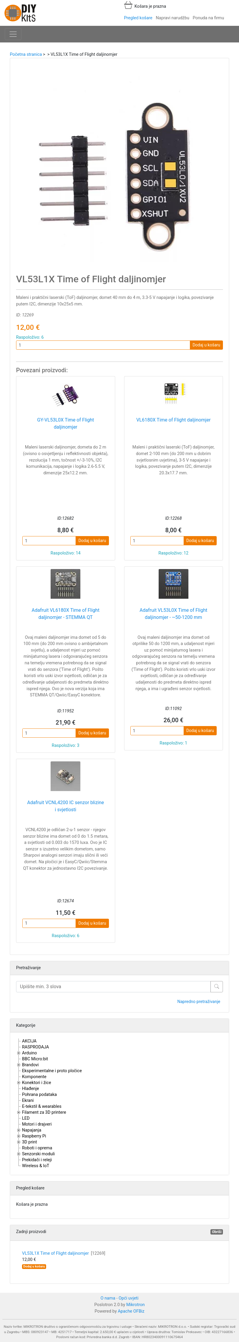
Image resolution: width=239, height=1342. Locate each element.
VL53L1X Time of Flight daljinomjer (63, 1253)
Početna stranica (26, 54)
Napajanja (31, 1130)
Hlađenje (30, 1088)
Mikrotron (135, 1304)
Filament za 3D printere (44, 1112)
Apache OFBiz (131, 1311)
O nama (108, 1298)
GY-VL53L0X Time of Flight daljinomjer (65, 423)
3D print (29, 1142)
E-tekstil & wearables (41, 1106)
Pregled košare (138, 17)
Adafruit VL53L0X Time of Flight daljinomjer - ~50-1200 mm (173, 613)
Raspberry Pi (34, 1136)
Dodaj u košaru (206, 345)
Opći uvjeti (129, 1298)
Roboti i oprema (37, 1148)
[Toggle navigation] (13, 34)
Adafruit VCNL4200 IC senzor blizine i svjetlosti (65, 806)
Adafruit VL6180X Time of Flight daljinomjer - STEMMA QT (65, 613)
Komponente (34, 1076)
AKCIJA (29, 1041)
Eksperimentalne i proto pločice (52, 1070)
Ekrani (28, 1100)
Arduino (29, 1053)
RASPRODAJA (35, 1047)
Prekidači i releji (37, 1159)
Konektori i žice (36, 1082)
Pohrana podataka (39, 1094)
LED (25, 1118)
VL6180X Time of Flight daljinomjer (173, 420)
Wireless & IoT (35, 1165)
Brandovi (30, 1064)
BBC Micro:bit (35, 1058)
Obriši (216, 1232)
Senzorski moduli (38, 1153)
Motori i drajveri (36, 1124)
